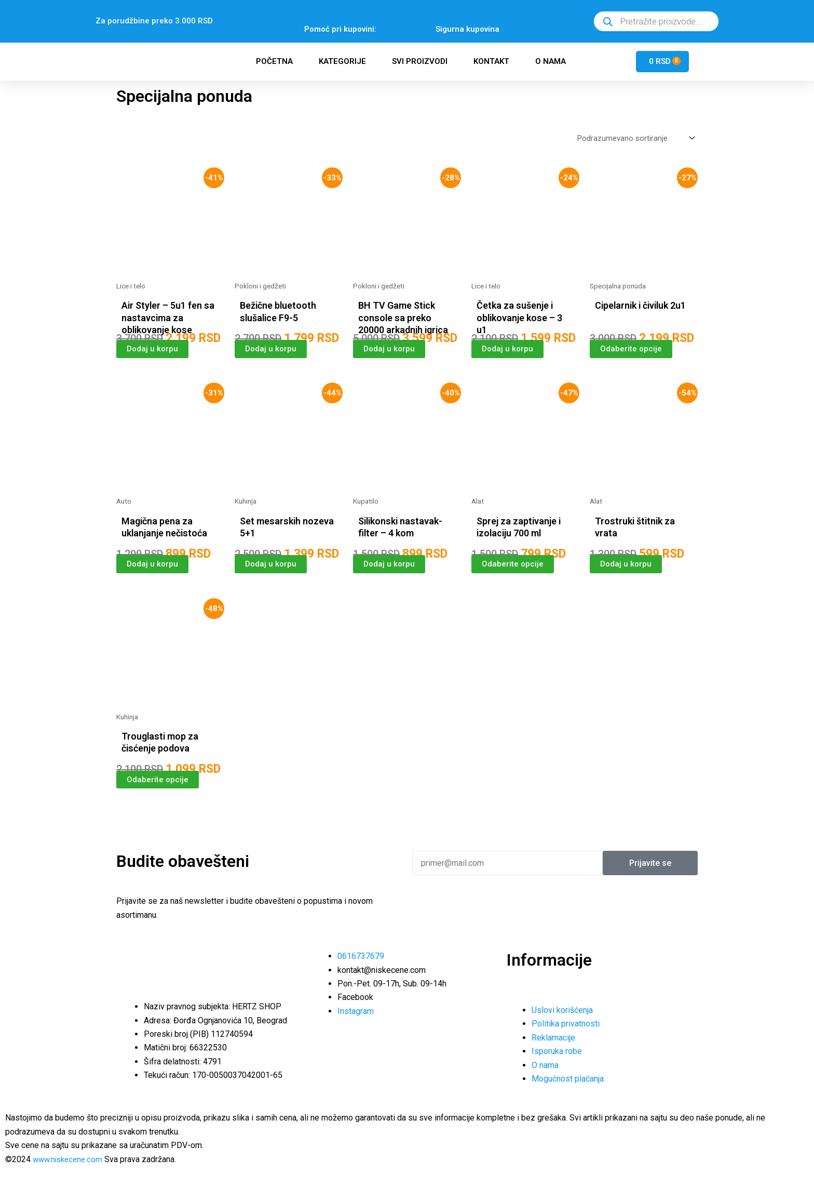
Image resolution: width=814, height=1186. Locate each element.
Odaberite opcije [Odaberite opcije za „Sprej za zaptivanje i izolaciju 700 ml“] (513, 581)
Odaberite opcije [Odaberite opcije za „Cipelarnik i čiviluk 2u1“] (631, 353)
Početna (274, 61)
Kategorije (342, 61)
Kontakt (491, 61)
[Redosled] (632, 139)
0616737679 (401, 29)
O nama (550, 61)
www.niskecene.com (70, 1159)
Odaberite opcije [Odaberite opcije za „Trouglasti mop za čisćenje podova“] (158, 797)
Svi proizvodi (419, 61)
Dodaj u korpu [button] (153, 353)
